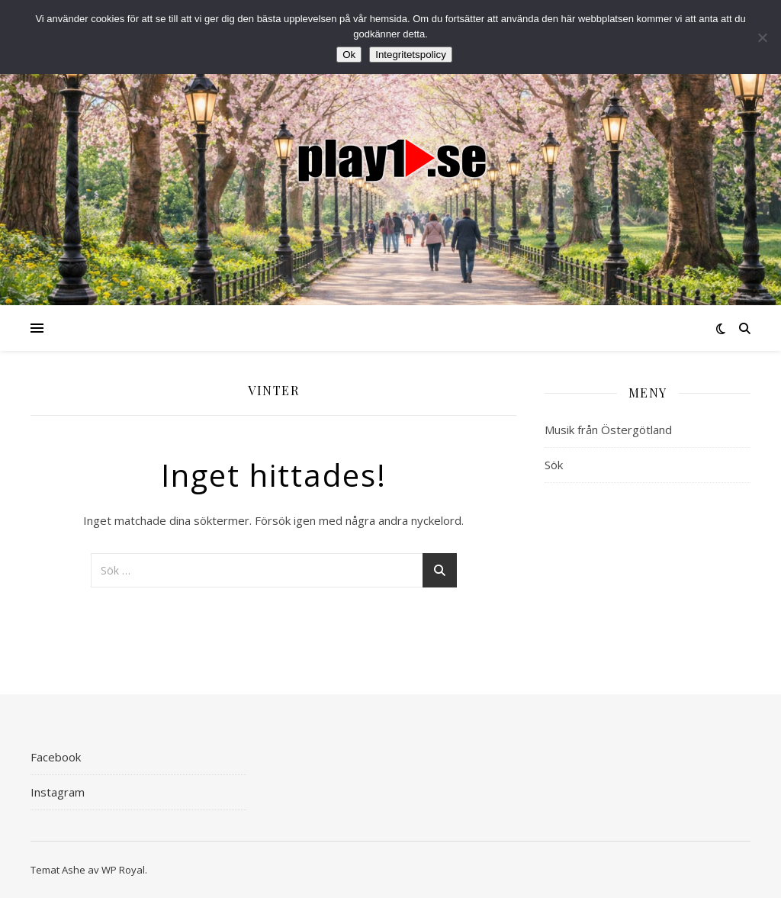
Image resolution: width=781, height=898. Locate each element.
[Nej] (762, 37)
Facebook (56, 756)
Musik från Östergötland (608, 429)
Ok (348, 54)
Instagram (58, 792)
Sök (554, 464)
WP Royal (123, 870)
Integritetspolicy (410, 54)
